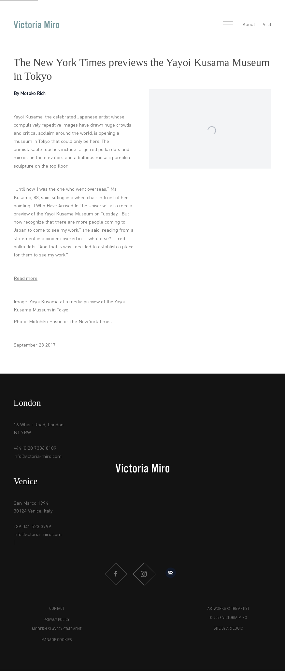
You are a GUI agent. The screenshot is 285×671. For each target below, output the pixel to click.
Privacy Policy (56, 620)
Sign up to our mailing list (170, 573)
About (249, 24)
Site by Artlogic (228, 629)
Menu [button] (228, 25)
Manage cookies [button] (56, 640)
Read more (25, 278)
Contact (56, 609)
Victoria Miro (36, 25)
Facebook (115, 574)
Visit (267, 24)
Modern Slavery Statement (56, 629)
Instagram (143, 574)
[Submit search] (214, 24)
